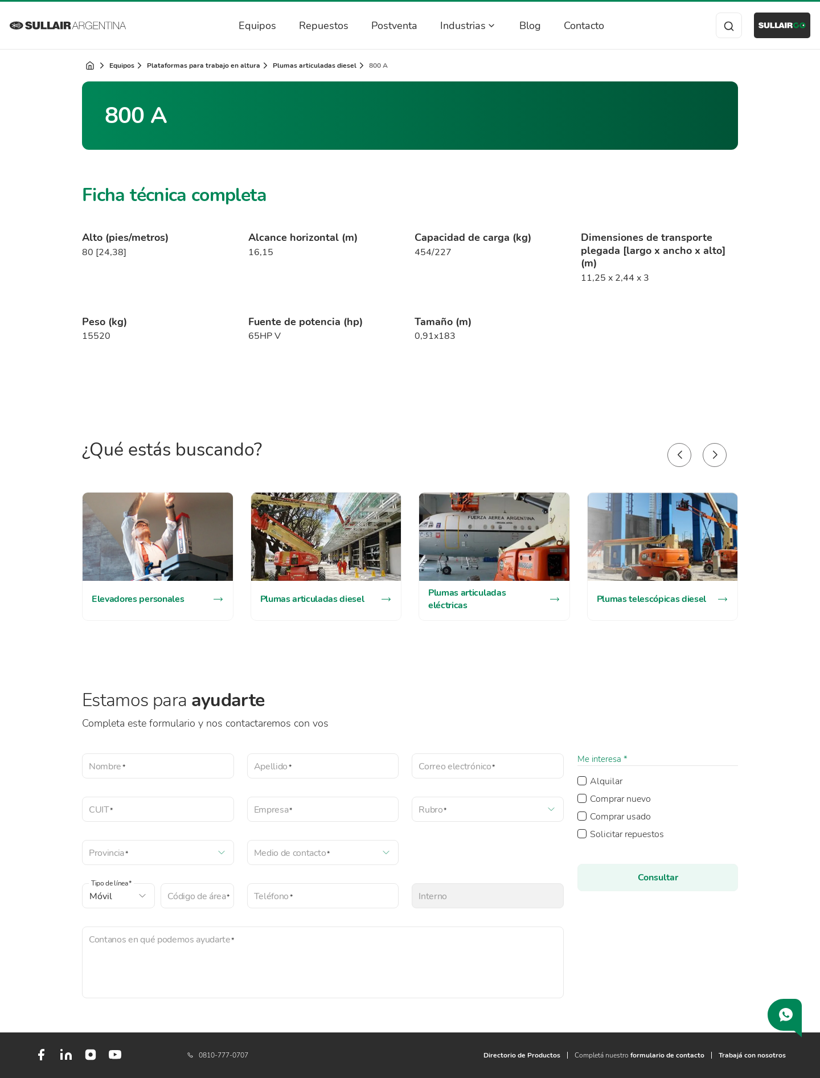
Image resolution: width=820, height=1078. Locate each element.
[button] (679, 455)
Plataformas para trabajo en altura (203, 65)
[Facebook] (41, 1059)
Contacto (571, 25)
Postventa (382, 25)
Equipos (245, 25)
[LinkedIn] (66, 1059)
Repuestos (311, 25)
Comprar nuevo (620, 799)
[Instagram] (90, 1058)
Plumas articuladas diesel (314, 65)
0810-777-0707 (217, 1055)
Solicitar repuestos (627, 834)
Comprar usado (620, 816)
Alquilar (606, 781)
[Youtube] (115, 1059)
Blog (517, 25)
